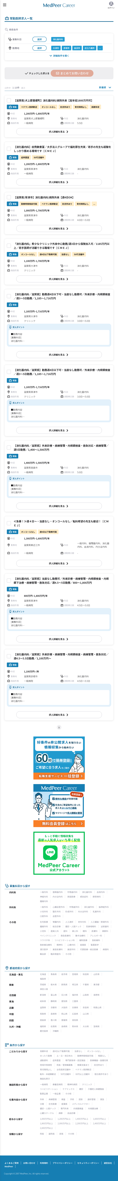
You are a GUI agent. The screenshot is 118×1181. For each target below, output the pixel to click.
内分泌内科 (58, 896)
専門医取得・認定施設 (75, 1060)
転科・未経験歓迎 (48, 1074)
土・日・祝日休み (65, 1055)
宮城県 (75, 974)
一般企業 (57, 1093)
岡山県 (64, 1013)
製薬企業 (44, 1093)
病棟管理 (53, 1099)
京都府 (54, 1007)
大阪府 (64, 1007)
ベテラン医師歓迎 (83, 1069)
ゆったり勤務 (46, 1055)
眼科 (85, 931)
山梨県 (86, 994)
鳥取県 (43, 1013)
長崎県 (64, 1026)
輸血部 (43, 954)
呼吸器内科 (72, 892)
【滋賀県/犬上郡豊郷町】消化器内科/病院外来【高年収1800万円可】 (54, 100)
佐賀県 (54, 1026)
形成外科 (69, 911)
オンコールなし (94, 1051)
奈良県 (86, 1007)
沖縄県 (56, 1030)
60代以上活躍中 (83, 1074)
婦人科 (75, 931)
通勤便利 (44, 1060)
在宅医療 (44, 921)
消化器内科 (87, 892)
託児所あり (99, 1064)
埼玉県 (75, 984)
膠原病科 (97, 896)
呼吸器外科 (74, 906)
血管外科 (57, 916)
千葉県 (86, 984)
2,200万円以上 (81, 1123)
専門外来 (65, 1108)
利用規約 (44, 1163)
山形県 (96, 974)
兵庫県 (75, 1007)
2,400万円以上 (99, 1123)
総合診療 (57, 926)
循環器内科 (58, 892)
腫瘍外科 (44, 926)
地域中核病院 (46, 1064)
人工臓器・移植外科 (100, 921)
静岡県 (54, 1001)
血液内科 (101, 892)
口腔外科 (44, 916)
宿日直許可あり (101, 1074)
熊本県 (75, 1026)
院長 (42, 1133)
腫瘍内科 (44, 901)
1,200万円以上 (64, 1118)
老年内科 (82, 921)
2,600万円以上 (46, 1128)
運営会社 (108, 1163)
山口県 (86, 1013)
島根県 (54, 1013)
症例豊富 (57, 1060)
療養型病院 (58, 1084)
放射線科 (96, 940)
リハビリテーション (49, 1089)
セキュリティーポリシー (88, 1163)
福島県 (43, 978)
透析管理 (91, 1099)
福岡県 (43, 1026)
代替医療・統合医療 (89, 949)
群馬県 (64, 984)
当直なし (78, 1051)
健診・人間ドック (73, 926)
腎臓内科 (57, 921)
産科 (65, 931)
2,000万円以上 (64, 1123)
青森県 (54, 974)
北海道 (43, 974)
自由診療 (71, 1113)
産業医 (83, 944)
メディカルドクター (81, 1103)
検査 (63, 1099)
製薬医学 (95, 944)
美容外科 (71, 949)
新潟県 (43, 994)
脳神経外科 (104, 906)
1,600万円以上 (99, 1118)
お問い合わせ (29, 1163)
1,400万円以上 (81, 1118)
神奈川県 (44, 989)
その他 (68, 954)
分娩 (42, 1103)
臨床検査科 (56, 954)
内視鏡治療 (93, 1108)
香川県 (54, 1020)
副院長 (52, 1133)
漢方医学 (44, 949)
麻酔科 (105, 931)
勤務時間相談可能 (85, 1055)
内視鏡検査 (78, 1108)
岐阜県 (43, 1001)
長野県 (96, 994)
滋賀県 (43, 1007)
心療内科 (71, 944)
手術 (72, 1099)
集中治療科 (80, 935)
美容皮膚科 (58, 949)
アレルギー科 (96, 935)
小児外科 (44, 911)
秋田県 (86, 974)
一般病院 (44, 1084)
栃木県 (54, 984)
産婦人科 (55, 931)
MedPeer (9, 1166)
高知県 (75, 1020)
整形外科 (57, 911)
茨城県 (43, 984)
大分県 (86, 1026)
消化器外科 (89, 906)
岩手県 (64, 974)
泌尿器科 (105, 926)
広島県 (75, 1013)
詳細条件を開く (59, 55)
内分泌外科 (83, 911)
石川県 (64, 994)
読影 (81, 1099)
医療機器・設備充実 (99, 1060)
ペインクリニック (48, 935)
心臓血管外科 (59, 906)
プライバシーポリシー (63, 1163)
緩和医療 (83, 940)
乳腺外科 (97, 911)
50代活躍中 (66, 1074)
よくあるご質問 (12, 1163)
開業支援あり (83, 1064)
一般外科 (44, 906)
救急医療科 (66, 935)
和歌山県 (97, 1007)
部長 (61, 1133)
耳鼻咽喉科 (91, 926)
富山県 (54, 994)
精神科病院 (72, 1084)
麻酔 (61, 1113)
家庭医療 (71, 896)
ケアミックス (68, 1089)
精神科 (60, 944)
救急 (102, 1099)
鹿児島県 (44, 1030)
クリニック (87, 1084)
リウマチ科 (45, 940)
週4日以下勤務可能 (61, 1051)
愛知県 (64, 1001)
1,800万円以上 (46, 1123)
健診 (81, 1089)
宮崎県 (96, 1026)
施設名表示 (45, 1078)
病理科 (106, 949)
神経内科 (44, 896)
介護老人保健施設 (96, 1089)
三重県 (75, 1001)
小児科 (43, 931)
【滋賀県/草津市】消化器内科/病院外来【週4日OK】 (44, 197)
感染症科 (84, 896)
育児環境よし (46, 1069)
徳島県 (43, 1020)
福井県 (75, 994)
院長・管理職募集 (65, 1064)
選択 (39, 39)
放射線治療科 (46, 944)
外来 (42, 1099)
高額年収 (44, 1051)
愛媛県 (64, 1020)
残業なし (102, 1055)
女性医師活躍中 (64, 1069)
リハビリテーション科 (65, 940)
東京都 (96, 984)
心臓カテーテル (47, 1113)
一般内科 (44, 892)
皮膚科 (94, 931)
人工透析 (69, 921)
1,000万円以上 (46, 1118)
